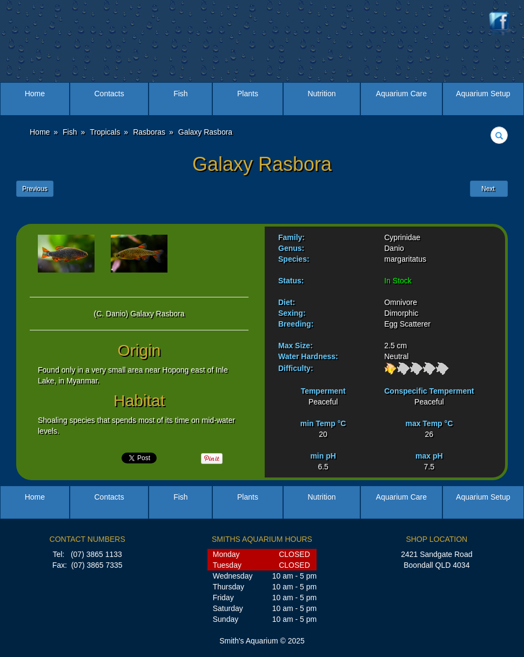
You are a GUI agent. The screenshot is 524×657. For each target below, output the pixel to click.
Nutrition (321, 93)
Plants (247, 93)
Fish (180, 93)
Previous (35, 189)
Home (35, 93)
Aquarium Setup (483, 93)
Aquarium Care (401, 93)
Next (489, 189)
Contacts (109, 93)
